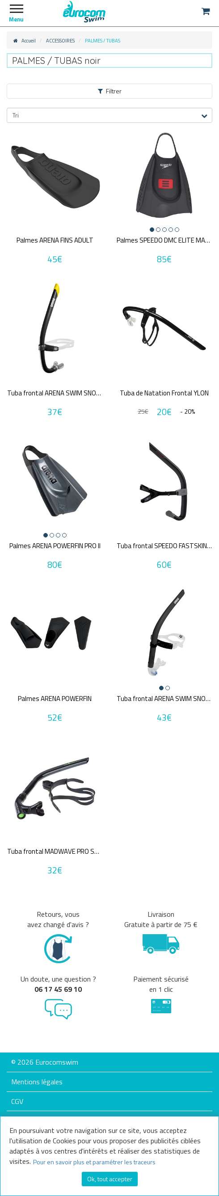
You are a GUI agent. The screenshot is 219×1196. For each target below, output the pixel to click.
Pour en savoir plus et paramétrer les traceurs (94, 1162)
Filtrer (110, 91)
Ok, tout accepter (109, 1178)
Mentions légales (37, 1081)
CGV (17, 1101)
